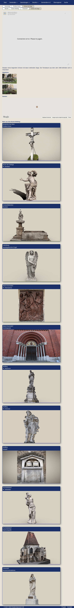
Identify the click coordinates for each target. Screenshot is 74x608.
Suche (66, 2)
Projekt (64, 607)
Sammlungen (24, 2)
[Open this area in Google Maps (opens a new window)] (6, 117)
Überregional (57, 2)
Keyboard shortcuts (46, 117)
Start (5, 2)
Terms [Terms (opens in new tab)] (69, 117)
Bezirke (35, 2)
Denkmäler (13, 2)
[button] (37, 107)
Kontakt (69, 607)
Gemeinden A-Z (46, 2)
